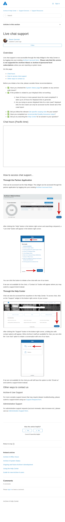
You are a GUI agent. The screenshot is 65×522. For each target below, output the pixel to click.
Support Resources (37, 10)
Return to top (8, 444)
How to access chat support (16, 76)
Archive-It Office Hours (11, 457)
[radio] (27, 430)
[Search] (32, 15)
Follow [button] (32, 45)
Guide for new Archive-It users (13, 472)
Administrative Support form (18, 411)
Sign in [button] (57, 3)
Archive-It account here (31, 60)
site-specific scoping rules (38, 112)
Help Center (32, 117)
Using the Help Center (11, 468)
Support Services (24, 10)
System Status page (33, 88)
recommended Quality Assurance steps (41, 114)
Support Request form (33, 399)
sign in (10, 489)
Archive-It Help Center (10, 10)
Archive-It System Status (11, 461)
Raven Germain (14, 39)
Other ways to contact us (16, 78)
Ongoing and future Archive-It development (18, 464)
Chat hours (11, 74)
